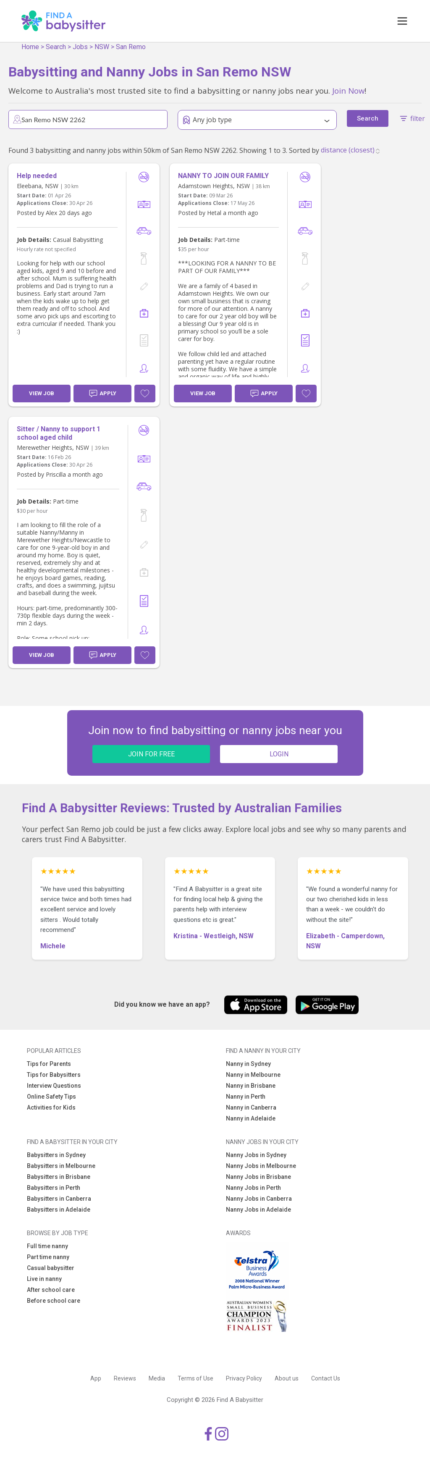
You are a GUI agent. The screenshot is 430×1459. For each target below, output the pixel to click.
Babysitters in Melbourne (61, 1165)
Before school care (53, 1300)
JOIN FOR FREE (151, 754)
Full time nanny (47, 1246)
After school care (51, 1289)
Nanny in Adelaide (250, 1118)
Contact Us (325, 1378)
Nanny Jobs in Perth (253, 1187)
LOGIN (279, 754)
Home (30, 47)
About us (287, 1378)
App (95, 1378)
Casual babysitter (50, 1268)
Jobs (80, 47)
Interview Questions (54, 1085)
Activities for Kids (51, 1107)
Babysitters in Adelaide (58, 1209)
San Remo (131, 47)
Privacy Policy (244, 1378)
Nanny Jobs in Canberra (259, 1198)
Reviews (125, 1378)
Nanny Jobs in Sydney (256, 1155)
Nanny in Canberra (251, 1107)
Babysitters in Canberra (59, 1198)
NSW (101, 47)
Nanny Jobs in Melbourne (261, 1165)
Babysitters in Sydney (56, 1155)
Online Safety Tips (51, 1096)
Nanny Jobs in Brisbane (258, 1176)
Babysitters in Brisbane (58, 1176)
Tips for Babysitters (54, 1074)
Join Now (348, 90)
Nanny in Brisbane (250, 1085)
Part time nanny (48, 1257)
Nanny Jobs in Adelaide (258, 1209)
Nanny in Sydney (248, 1063)
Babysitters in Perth (53, 1187)
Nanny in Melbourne (253, 1074)
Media (157, 1378)
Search (56, 47)
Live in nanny (44, 1278)
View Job (41, 393)
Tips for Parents (49, 1063)
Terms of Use (195, 1378)
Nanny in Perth (245, 1096)
